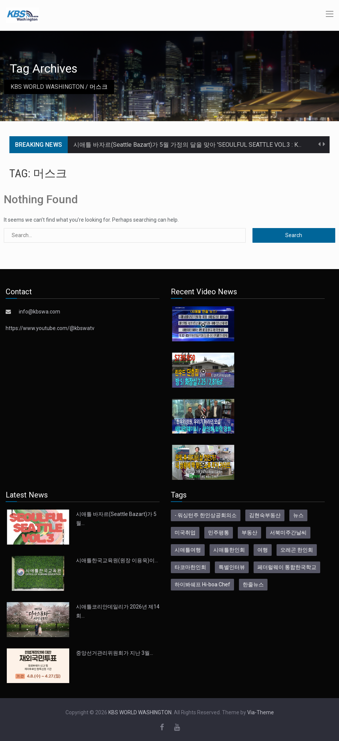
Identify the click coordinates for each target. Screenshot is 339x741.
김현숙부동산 (265, 515)
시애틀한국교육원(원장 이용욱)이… (117, 560)
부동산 (249, 533)
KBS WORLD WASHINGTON (47, 86)
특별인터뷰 (232, 567)
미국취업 (185, 533)
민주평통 (218, 533)
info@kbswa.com (39, 312)
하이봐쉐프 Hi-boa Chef (202, 584)
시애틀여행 (188, 550)
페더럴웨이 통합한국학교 (286, 567)
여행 (262, 550)
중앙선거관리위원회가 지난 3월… (114, 653)
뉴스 (298, 515)
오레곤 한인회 (296, 550)
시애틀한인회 (229, 550)
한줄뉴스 (253, 584)
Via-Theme (260, 712)
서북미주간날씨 (288, 533)
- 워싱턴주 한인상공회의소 (206, 515)
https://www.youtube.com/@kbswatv (50, 328)
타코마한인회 (190, 567)
